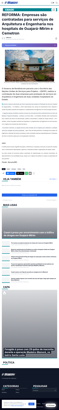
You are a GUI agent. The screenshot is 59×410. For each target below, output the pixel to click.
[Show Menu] (2, 2)
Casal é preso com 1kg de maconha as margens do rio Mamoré (29, 272)
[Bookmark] (53, 9)
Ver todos (52, 179)
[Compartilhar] (55, 38)
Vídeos (17, 392)
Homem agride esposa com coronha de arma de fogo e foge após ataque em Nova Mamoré (33, 279)
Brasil (3, 389)
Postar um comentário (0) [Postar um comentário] (29, 195)
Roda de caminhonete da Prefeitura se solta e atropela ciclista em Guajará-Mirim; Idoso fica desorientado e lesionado (33, 250)
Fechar (31, 404)
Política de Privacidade (17, 405)
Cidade (9, 9)
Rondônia (4, 392)
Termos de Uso (46, 403)
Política (19, 169)
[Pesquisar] (56, 2)
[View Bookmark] (52, 3)
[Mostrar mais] (33, 173)
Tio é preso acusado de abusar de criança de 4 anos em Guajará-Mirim (32, 243)
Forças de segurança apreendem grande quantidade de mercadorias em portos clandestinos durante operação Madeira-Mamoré (32, 264)
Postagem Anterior (7, 200)
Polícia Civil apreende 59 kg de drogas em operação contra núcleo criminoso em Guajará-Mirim (33, 257)
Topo (24, 169)
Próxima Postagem (51, 200)
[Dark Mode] (53, 2)
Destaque (14, 169)
